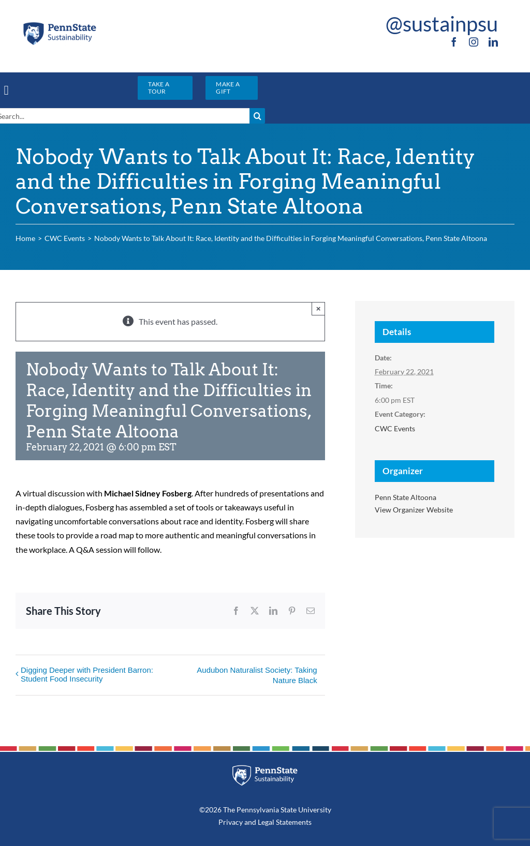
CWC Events (395, 428)
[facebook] (454, 42)
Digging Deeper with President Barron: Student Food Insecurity (87, 674)
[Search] (257, 116)
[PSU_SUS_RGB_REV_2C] (265, 769)
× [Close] (318, 308)
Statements (293, 822)
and (250, 822)
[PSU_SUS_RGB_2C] (59, 24)
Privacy (230, 822)
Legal (266, 822)
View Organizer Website (414, 509)
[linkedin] (493, 42)
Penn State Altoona (405, 497)
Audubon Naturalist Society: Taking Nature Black (257, 675)
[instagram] (473, 42)
